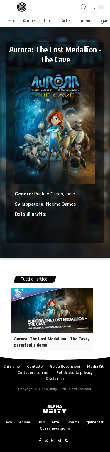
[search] (83, 7)
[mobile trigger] (11, 7)
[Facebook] (40, 440)
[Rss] (66, 440)
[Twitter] (46, 440)
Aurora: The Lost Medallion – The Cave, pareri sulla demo (51, 341)
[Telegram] (59, 440)
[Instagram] (53, 440)
